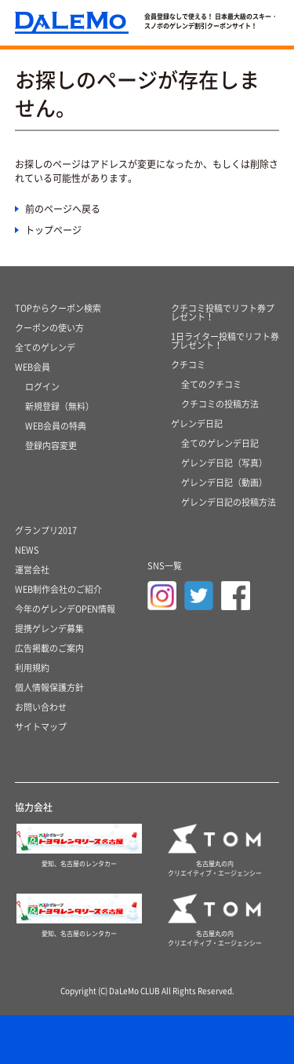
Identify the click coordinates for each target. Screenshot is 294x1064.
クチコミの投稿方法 (220, 404)
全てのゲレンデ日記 (220, 443)
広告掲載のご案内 (49, 648)
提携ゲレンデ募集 (49, 628)
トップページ (53, 230)
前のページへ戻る (62, 209)
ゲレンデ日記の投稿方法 (228, 502)
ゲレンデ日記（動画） (224, 482)
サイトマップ (41, 726)
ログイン (42, 386)
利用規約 (32, 668)
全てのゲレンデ (45, 347)
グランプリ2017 (46, 530)
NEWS (27, 550)
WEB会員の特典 (55, 426)
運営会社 (32, 569)
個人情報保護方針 (49, 687)
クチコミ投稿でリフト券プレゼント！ (222, 313)
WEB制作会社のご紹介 (58, 589)
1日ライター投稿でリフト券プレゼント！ (225, 341)
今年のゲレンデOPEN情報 (65, 609)
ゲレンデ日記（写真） (224, 463)
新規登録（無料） (59, 406)
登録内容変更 (51, 445)
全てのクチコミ (211, 384)
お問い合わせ (41, 707)
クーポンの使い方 (49, 328)
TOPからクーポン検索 (58, 308)
